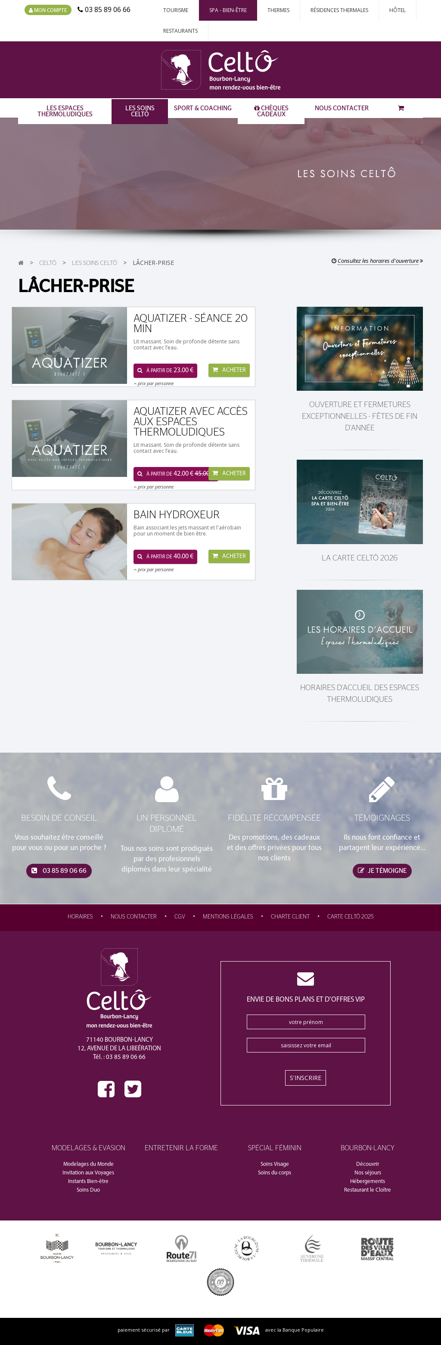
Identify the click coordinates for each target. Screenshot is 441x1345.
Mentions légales (228, 917)
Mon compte (48, 10)
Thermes (278, 10)
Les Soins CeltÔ (140, 111)
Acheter (229, 370)
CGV (179, 917)
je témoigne (382, 870)
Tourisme (175, 10)
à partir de (165, 370)
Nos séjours (367, 1173)
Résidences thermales (339, 10)
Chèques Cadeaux (271, 111)
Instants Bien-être (88, 1181)
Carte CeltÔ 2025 (350, 917)
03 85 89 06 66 (59, 870)
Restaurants (180, 30)
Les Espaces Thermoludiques (65, 111)
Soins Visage (275, 1164)
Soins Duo (88, 1190)
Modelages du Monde (88, 1164)
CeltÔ (47, 263)
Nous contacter (342, 108)
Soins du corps (274, 1173)
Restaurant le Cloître (367, 1190)
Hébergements (367, 1181)
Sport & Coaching (203, 108)
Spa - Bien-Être (228, 10)
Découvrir (367, 1164)
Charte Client (290, 917)
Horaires (80, 917)
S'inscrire (305, 1078)
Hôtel (397, 10)
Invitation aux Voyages (88, 1173)
